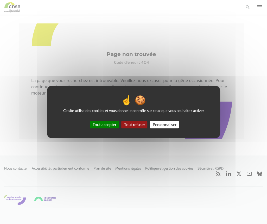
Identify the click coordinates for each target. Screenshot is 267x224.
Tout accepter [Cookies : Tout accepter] (104, 124)
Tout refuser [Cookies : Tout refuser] (134, 124)
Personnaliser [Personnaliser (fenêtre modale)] (164, 124)
